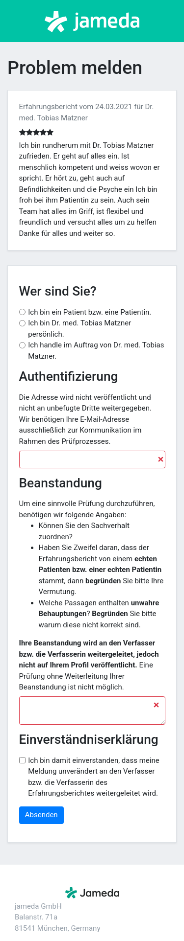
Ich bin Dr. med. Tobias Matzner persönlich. (79, 329)
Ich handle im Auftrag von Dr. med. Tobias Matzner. (96, 351)
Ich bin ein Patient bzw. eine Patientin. (89, 312)
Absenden (41, 814)
